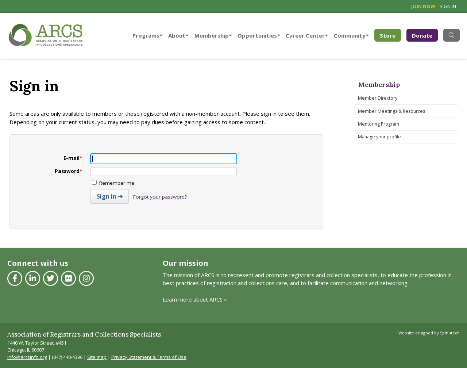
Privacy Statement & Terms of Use (148, 357)
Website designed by (429, 333)
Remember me (113, 183)
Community (351, 35)
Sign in (448, 6)
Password (68, 171)
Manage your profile (379, 137)
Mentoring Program (378, 124)
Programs (147, 35)
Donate (422, 35)
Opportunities (259, 35)
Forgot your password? (160, 196)
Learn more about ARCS (193, 299)
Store (390, 35)
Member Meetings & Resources (391, 111)
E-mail (72, 158)
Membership (213, 35)
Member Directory (377, 98)
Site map (97, 357)
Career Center (307, 35)
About (178, 35)
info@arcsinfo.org (27, 357)
